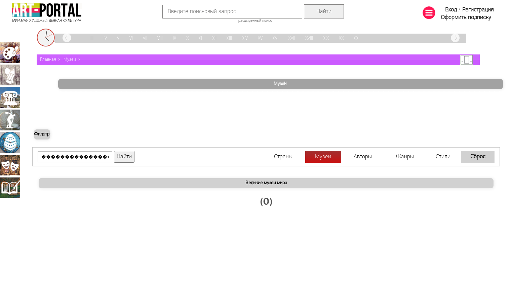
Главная (48, 59)
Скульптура (10, 120)
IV (105, 38)
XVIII (309, 38)
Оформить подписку (466, 17)
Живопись (10, 52)
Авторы (363, 157)
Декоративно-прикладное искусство (10, 142)
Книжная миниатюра (10, 187)
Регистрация (478, 10)
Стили (443, 157)
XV (260, 38)
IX (174, 38)
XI (200, 38)
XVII (291, 38)
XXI (356, 38)
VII (145, 38)
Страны (283, 157)
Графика (10, 75)
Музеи (70, 59)
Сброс (477, 157)
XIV (245, 38)
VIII (160, 38)
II (79, 38)
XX (341, 38)
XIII (229, 38)
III (91, 38)
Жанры (405, 157)
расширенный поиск (255, 21)
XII (214, 38)
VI (131, 38)
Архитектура (10, 97)
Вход (451, 10)
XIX (326, 38)
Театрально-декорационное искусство (10, 165)
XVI (275, 38)
